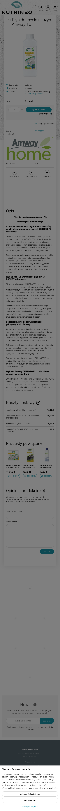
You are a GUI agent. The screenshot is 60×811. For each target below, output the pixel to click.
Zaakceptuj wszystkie (30, 806)
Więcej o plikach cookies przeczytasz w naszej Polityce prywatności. (30, 788)
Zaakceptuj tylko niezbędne (30, 794)
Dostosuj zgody (30, 800)
